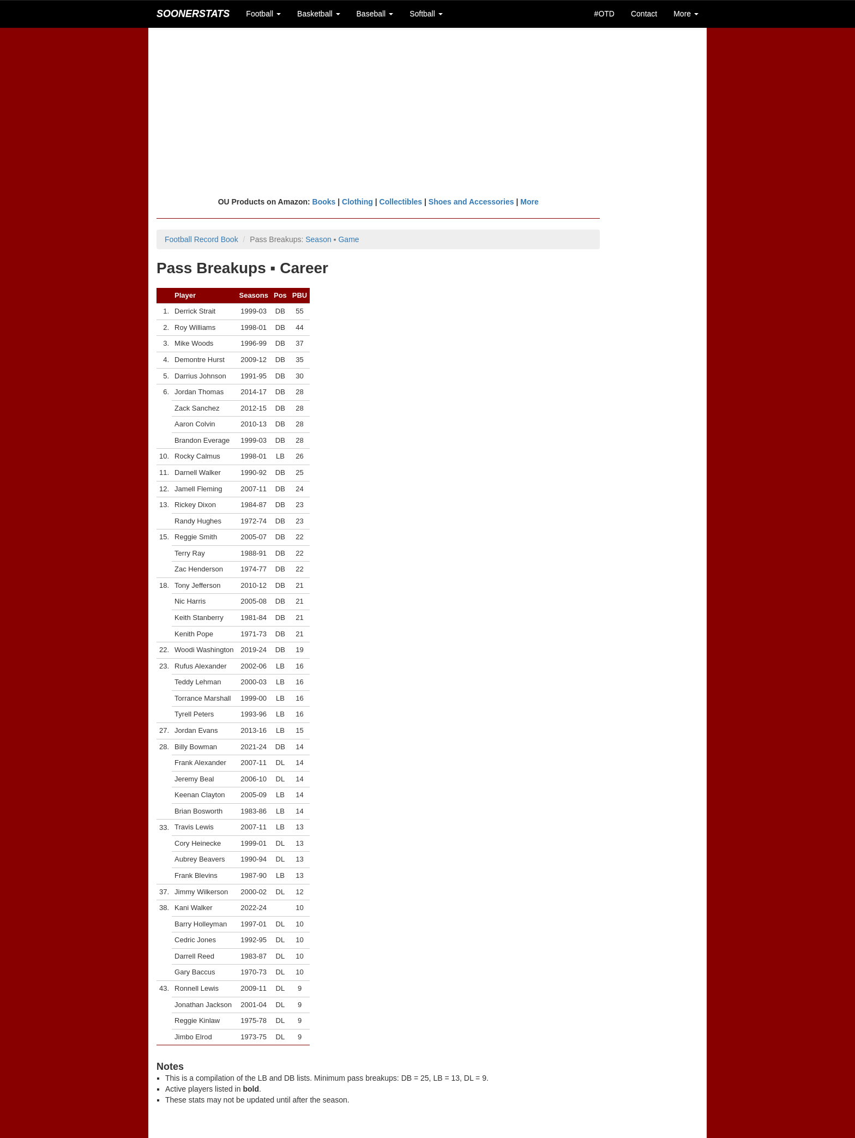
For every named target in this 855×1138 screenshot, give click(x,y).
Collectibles (401, 201)
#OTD (604, 13)
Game (348, 239)
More (529, 201)
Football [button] (263, 13)
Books (324, 201)
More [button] (686, 13)
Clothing (357, 201)
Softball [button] (426, 13)
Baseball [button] (375, 13)
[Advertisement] (427, 111)
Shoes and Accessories (471, 201)
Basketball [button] (318, 13)
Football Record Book (201, 239)
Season (318, 239)
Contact (644, 13)
